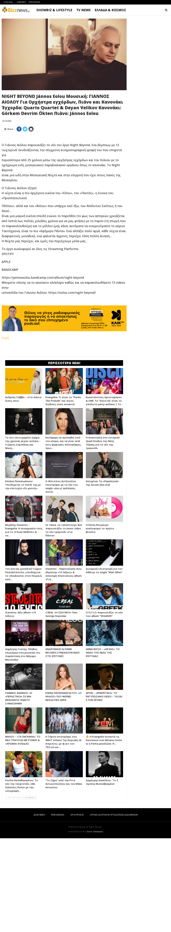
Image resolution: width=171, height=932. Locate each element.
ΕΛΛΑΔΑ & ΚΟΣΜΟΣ (110, 10)
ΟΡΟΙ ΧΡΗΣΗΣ (77, 908)
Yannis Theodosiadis (95, 925)
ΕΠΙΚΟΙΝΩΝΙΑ (34, 2)
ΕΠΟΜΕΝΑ (30, 891)
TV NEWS (83, 10)
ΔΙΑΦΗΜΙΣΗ (21, 2)
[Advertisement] (64, 158)
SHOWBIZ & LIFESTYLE (54, 10)
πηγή (5, 385)
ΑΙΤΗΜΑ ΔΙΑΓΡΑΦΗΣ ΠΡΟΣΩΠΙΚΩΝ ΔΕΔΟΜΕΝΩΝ (114, 908)
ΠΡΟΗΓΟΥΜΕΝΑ (14, 891)
